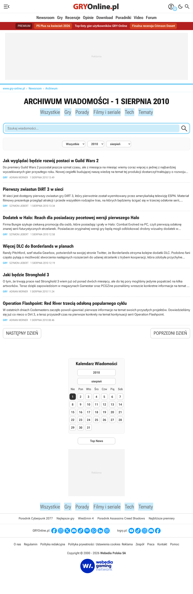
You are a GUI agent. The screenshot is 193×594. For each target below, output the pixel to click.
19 (104, 415)
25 (96, 422)
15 (72, 415)
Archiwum (51, 88)
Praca (150, 547)
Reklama (127, 547)
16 (80, 415)
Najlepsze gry (65, 522)
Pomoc (174, 547)
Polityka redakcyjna (52, 547)
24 (88, 422)
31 (88, 430)
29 (72, 430)
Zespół (140, 547)
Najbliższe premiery (162, 522)
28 (120, 422)
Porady (81, 112)
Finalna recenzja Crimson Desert (153, 26)
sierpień (96, 384)
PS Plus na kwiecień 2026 (53, 26)
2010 (96, 375)
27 (112, 422)
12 (104, 407)
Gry (60, 17)
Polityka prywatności (81, 547)
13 (112, 407)
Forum (151, 17)
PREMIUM (24, 26)
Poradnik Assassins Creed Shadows (121, 522)
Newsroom (45, 17)
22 (72, 422)
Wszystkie (47, 112)
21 (120, 415)
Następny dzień (22, 335)
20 (112, 415)
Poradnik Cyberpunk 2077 (36, 522)
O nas (17, 547)
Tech (131, 112)
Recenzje (72, 17)
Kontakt (162, 547)
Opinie (88, 17)
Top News (96, 443)
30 (80, 430)
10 (88, 407)
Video (138, 17)
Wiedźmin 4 (86, 522)
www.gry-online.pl (14, 88)
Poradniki (123, 17)
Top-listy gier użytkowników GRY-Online (101, 26)
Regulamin (30, 547)
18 (96, 415)
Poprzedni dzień (170, 335)
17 (88, 415)
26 (104, 422)
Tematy (149, 112)
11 (96, 407)
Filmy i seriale (107, 112)
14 (120, 407)
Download (104, 17)
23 (80, 422)
